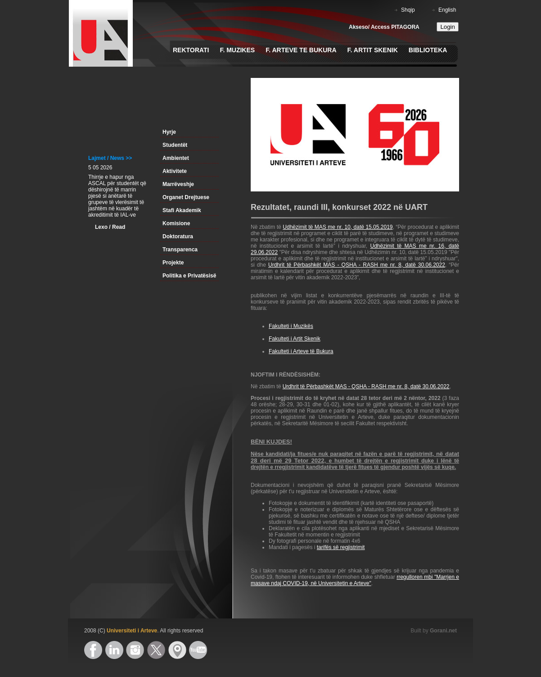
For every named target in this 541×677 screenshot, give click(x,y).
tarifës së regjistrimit (341, 547)
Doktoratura (177, 236)
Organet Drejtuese (185, 197)
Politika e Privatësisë (189, 276)
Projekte (173, 262)
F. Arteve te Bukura (301, 50)
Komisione (176, 223)
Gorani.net (443, 630)
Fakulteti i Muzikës (291, 326)
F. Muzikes (237, 50)
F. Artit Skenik (372, 50)
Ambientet (175, 158)
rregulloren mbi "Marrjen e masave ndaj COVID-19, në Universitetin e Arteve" (355, 580)
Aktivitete (174, 171)
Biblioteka (428, 50)
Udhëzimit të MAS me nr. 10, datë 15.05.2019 (337, 227)
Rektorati (191, 50)
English (447, 10)
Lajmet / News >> (110, 158)
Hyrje (169, 132)
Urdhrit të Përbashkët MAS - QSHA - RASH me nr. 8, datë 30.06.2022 (356, 265)
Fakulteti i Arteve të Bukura (301, 351)
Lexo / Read (110, 227)
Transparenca (180, 249)
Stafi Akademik (181, 210)
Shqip (408, 10)
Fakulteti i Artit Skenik (294, 339)
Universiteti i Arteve (132, 630)
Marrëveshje (178, 184)
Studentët (174, 145)
